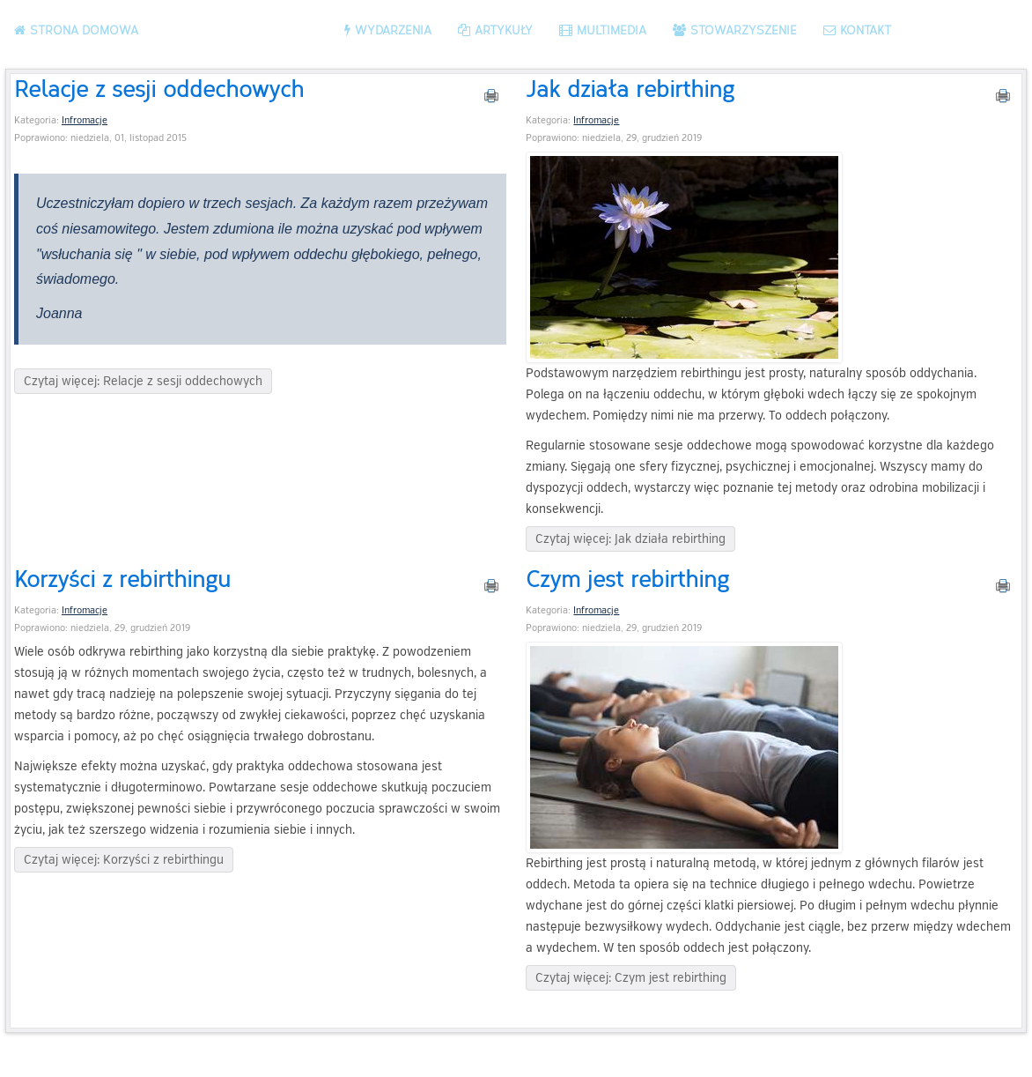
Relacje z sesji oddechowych (159, 87)
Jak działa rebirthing (630, 87)
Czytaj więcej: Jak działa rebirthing (630, 538)
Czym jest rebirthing (627, 577)
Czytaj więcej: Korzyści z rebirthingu (124, 859)
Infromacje (84, 120)
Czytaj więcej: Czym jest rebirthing (630, 977)
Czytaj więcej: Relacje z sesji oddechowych (143, 381)
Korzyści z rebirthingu (122, 577)
